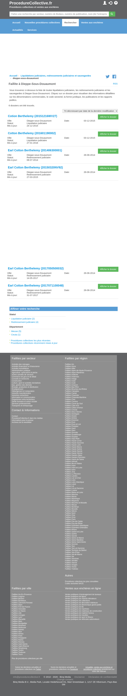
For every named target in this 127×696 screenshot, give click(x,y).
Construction (17, 381)
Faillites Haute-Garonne (74, 443)
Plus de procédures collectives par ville (27, 658)
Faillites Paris (70, 519)
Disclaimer (79, 677)
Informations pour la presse (22, 420)
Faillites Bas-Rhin (72, 387)
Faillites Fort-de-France (21, 607)
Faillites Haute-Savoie (73, 451)
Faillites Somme (71, 544)
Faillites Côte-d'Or (72, 406)
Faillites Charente (72, 395)
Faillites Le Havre (19, 611)
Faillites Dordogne (72, 414)
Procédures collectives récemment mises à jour (34, 343)
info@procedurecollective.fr (26, 677)
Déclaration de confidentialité (102, 677)
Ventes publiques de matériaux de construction (83, 611)
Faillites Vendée (71, 561)
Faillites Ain (69, 364)
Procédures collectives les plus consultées (81, 581)
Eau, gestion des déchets (22, 385)
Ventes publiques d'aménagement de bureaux (83, 594)
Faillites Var (69, 556)
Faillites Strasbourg (19, 648)
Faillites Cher (70, 399)
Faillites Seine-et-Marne (74, 538)
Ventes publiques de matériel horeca (79, 613)
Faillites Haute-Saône (73, 449)
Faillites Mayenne (72, 501)
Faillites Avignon (18, 596)
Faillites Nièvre (71, 511)
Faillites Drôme (71, 418)
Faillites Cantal (71, 393)
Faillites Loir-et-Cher (73, 478)
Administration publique (21, 370)
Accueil (16, 22)
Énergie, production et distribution (25, 387)
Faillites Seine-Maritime (74, 540)
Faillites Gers (70, 430)
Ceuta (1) (16, 334)
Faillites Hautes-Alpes (73, 455)
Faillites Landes (71, 476)
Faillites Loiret (70, 484)
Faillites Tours (17, 654)
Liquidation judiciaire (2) (23, 318)
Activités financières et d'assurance (26, 366)
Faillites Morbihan (72, 507)
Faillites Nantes (18, 630)
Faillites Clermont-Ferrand (22, 603)
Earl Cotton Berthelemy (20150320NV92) (35, 167)
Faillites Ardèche (71, 375)
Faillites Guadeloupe (73, 435)
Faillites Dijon (17, 605)
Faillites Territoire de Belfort (76, 550)
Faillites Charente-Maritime (75, 397)
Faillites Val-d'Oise (72, 552)
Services (32, 30)
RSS (115, 83)
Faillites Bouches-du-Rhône (76, 389)
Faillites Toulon (18, 650)
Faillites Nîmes (18, 634)
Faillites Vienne (71, 563)
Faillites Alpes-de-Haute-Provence (78, 370)
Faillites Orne (70, 517)
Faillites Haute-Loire (73, 445)
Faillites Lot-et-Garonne (74, 488)
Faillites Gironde (71, 432)
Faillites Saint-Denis (20, 644)
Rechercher (70, 22)
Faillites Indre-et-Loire (73, 468)
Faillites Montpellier (19, 623)
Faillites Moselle (71, 509)
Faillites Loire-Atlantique (74, 482)
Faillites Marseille (18, 619)
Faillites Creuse (71, 410)
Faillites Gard (70, 428)
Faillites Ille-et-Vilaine (73, 463)
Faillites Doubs (71, 416)
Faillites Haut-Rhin (72, 439)
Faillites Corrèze (71, 401)
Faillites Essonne (72, 420)
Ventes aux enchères (92, 22)
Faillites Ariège (71, 379)
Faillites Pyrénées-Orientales (76, 528)
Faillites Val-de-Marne (73, 554)
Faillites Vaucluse (72, 559)
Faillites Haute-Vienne (73, 453)
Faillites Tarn (70, 546)
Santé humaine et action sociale (24, 401)
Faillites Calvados (72, 391)
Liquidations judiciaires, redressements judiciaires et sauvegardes (56, 75)
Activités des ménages (21, 364)
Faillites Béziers (18, 599)
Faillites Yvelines (71, 569)
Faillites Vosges (71, 565)
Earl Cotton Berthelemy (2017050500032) (36, 268)
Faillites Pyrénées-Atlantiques (76, 525)
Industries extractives (20, 395)
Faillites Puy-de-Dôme (74, 523)
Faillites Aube (70, 381)
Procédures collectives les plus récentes (31, 340)
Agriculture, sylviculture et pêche (24, 373)
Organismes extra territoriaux (23, 399)
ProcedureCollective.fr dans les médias (27, 418)
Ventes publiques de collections (77, 601)
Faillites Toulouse (18, 652)
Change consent (65, 679)
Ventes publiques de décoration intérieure (81, 603)
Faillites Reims (17, 640)
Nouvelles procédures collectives (42, 22)
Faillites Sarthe (71, 534)
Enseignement (17, 389)
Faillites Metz (17, 621)
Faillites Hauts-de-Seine (74, 459)
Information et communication (23, 397)
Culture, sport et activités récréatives (26, 383)
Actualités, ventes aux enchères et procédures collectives (97, 668)
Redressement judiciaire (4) (24, 322)
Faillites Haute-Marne (73, 447)
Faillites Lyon (17, 617)
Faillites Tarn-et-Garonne (75, 548)
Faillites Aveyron (71, 385)
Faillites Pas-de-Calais (74, 521)
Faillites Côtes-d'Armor (74, 408)
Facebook (74, 669)
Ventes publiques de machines (77, 609)
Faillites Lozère (71, 490)
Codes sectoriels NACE (74, 583)
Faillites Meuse (71, 505)
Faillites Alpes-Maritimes (74, 373)
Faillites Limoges (18, 615)
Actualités (17, 30)
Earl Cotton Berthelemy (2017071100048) (36, 285)
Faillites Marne (71, 497)
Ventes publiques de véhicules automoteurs (82, 619)
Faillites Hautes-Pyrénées (75, 457)
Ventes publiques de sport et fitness (79, 617)
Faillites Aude (70, 383)
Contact (15, 416)
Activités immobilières (20, 368)
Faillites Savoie (71, 536)
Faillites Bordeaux (19, 601)
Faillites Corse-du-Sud (74, 404)
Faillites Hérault (71, 461)
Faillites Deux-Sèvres (73, 412)
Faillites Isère (70, 470)
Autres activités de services (22, 375)
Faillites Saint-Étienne (20, 646)
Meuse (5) (16, 331)
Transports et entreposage (22, 406)
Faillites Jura (70, 472)
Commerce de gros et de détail (24, 377)
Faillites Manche (71, 494)
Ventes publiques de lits (74, 607)
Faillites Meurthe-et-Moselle (76, 503)
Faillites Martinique (72, 499)
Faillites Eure (70, 422)
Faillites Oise (70, 515)
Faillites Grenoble (19, 609)
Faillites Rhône (71, 530)
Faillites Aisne (70, 366)
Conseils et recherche (20, 379)
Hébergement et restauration (23, 391)
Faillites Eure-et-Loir (73, 424)
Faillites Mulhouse (19, 627)
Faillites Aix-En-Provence (22, 594)
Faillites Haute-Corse (73, 441)
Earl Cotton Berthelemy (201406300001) (35, 150)
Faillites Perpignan (19, 638)
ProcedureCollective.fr (30, 3)
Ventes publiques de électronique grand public (83, 605)
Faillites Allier (70, 368)
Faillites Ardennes (72, 377)
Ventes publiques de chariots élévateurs (80, 599)
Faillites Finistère (71, 426)
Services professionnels (21, 404)
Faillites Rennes (18, 642)
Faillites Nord (70, 513)
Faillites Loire (70, 480)
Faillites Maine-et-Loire (74, 492)
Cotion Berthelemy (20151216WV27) (32, 116)
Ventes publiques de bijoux (75, 596)
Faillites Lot (69, 486)
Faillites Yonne (70, 567)
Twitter (38, 669)
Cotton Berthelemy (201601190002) (32, 133)
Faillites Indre (70, 466)
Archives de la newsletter (22, 422)
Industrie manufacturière (21, 393)
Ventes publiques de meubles (76, 615)
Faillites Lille (16, 613)
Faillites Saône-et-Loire (74, 532)
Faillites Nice (17, 632)
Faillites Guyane (71, 437)
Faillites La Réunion (73, 474)
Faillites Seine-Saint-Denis (75, 542)
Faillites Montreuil (19, 625)
